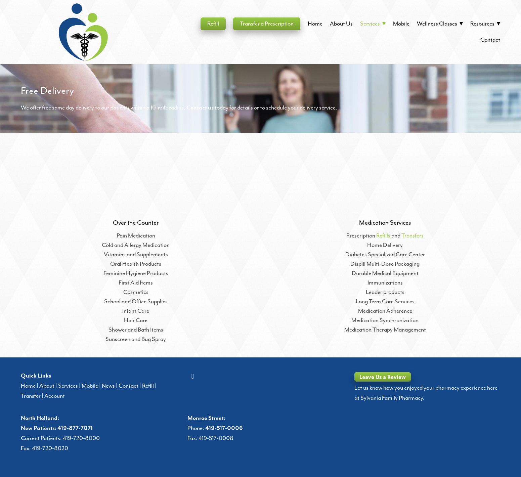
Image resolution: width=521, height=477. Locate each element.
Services (68, 386)
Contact (490, 40)
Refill (213, 23)
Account (54, 396)
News (108, 386)
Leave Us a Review (382, 377)
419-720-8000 (81, 438)
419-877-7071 (75, 428)
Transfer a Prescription (267, 23)
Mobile (401, 23)
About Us (341, 23)
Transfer (31, 396)
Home (315, 23)
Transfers (412, 235)
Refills (383, 235)
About (46, 386)
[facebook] (192, 377)
